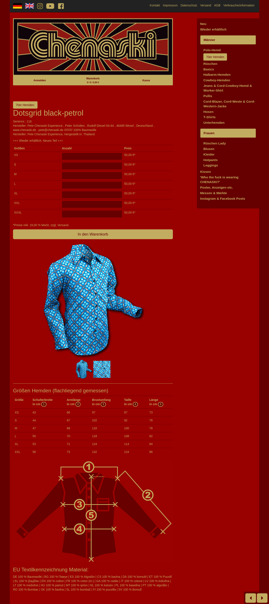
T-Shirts (209, 117)
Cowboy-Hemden (216, 80)
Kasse (146, 80)
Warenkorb (93, 80)
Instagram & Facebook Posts (222, 198)
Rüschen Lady (214, 143)
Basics (208, 69)
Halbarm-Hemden (216, 74)
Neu (203, 24)
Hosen (208, 112)
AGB (217, 5)
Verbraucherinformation (239, 5)
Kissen (205, 171)
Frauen (209, 133)
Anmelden (39, 80)
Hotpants (210, 160)
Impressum (170, 5)
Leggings (210, 165)
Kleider (208, 154)
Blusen (208, 149)
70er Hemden (215, 57)
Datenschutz (189, 5)
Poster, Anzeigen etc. (216, 187)
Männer (209, 40)
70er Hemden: (25, 105)
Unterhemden (213, 122)
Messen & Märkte (213, 193)
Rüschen (210, 63)
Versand (205, 5)
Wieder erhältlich (213, 29)
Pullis (207, 96)
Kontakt (155, 5)
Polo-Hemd (212, 50)
